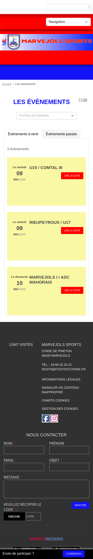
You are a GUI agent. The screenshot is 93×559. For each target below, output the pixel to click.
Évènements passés (61, 134)
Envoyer (80, 505)
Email (10, 460)
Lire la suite (72, 175)
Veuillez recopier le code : (22, 507)
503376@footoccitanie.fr (64, 369)
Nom (9, 443)
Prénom (58, 443)
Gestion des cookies (60, 408)
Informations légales (61, 379)
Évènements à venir (23, 134)
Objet (55, 460)
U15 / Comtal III (45, 167)
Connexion (73, 554)
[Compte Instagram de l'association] (54, 418)
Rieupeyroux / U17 (50, 222)
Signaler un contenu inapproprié (60, 390)
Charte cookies (55, 400)
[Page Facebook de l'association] (46, 418)
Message (13, 477)
